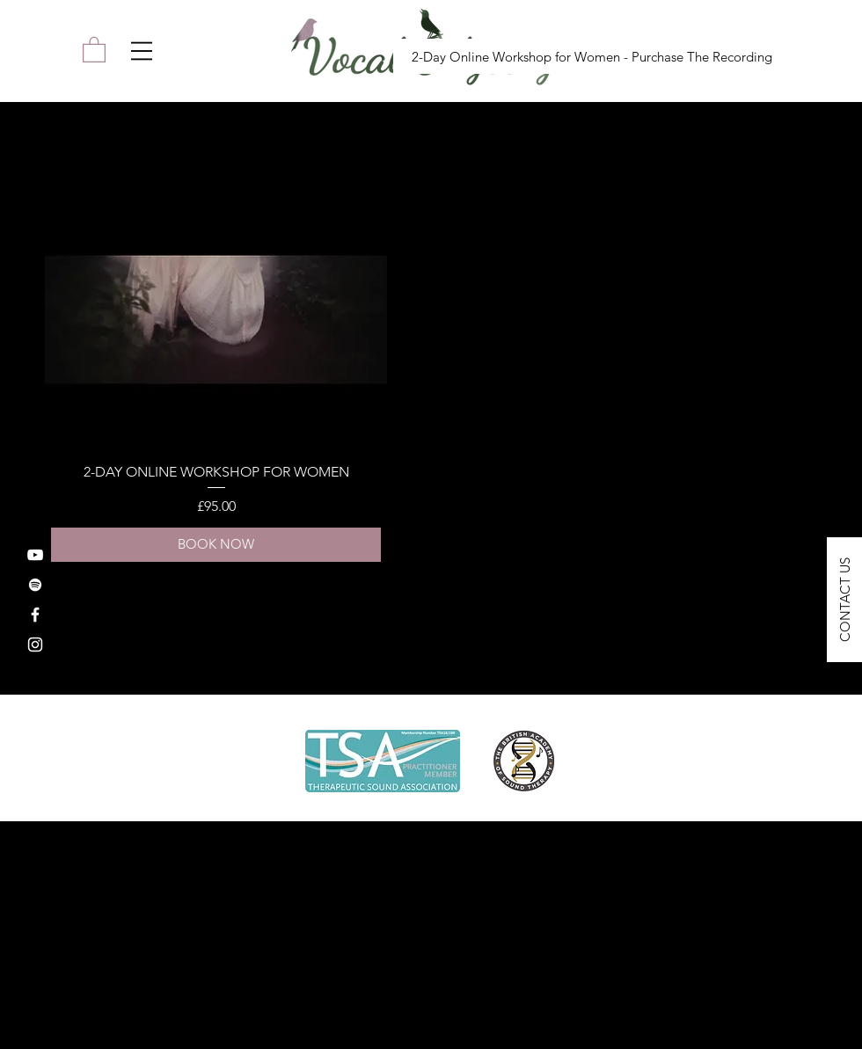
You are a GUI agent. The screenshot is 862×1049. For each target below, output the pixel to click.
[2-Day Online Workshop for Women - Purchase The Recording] (591, 56)
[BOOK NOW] (216, 545)
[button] (141, 51)
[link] (94, 48)
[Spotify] (35, 584)
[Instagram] (35, 644)
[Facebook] (35, 614)
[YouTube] (35, 555)
